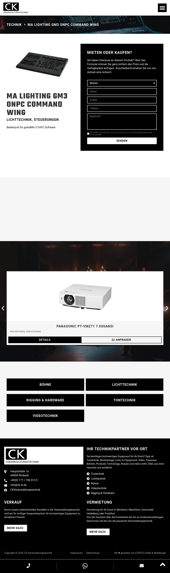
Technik (14, 25)
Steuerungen (46, 120)
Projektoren (17, 331)
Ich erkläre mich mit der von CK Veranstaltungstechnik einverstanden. (121, 133)
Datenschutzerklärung (118, 132)
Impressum (76, 552)
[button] (162, 7)
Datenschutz (93, 552)
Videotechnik (33, 331)
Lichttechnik (19, 120)
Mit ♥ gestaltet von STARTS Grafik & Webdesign (140, 552)
